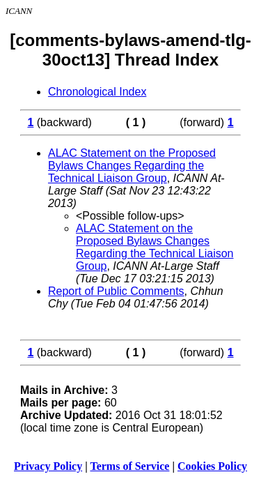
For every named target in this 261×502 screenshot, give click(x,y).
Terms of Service (129, 466)
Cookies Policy (212, 466)
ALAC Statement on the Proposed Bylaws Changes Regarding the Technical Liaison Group (132, 165)
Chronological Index (97, 92)
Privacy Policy (48, 466)
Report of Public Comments (116, 291)
